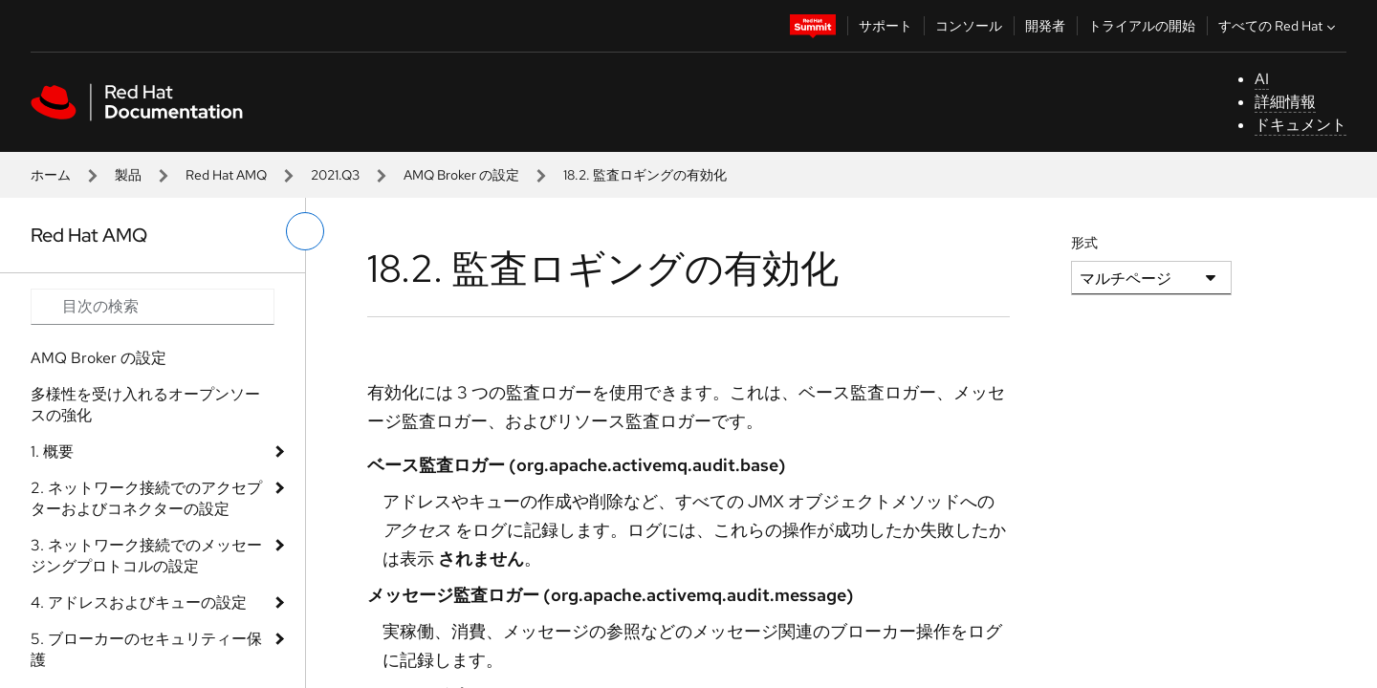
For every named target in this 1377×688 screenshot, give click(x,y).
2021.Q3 (335, 174)
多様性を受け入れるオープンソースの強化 (145, 404)
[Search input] (152, 307)
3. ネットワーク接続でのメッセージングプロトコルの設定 (146, 555)
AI (1262, 79)
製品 (128, 174)
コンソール (968, 25)
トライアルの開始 (1141, 25)
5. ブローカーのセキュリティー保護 (146, 649)
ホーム (51, 174)
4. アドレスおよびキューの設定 (139, 602)
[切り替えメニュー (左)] (305, 231)
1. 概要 (52, 451)
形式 (1084, 242)
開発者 (1045, 25)
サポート (885, 25)
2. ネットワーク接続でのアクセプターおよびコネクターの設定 (146, 498)
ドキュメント (1300, 125)
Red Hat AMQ (226, 174)
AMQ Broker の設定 (461, 174)
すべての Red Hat (1279, 25)
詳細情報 (1285, 102)
